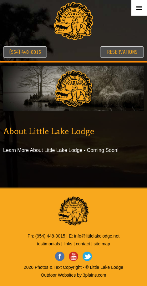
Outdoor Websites (58, 275)
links (67, 243)
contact (83, 243)
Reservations (122, 52)
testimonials (48, 243)
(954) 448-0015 (25, 52)
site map (102, 243)
